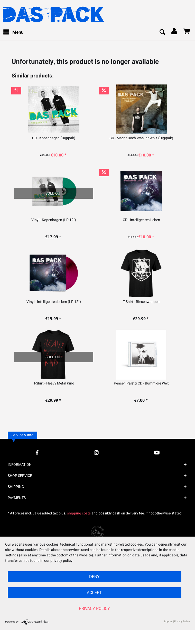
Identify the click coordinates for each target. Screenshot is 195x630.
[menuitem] (13, 32)
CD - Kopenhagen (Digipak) (53, 138)
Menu (13, 32)
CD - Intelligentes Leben (141, 220)
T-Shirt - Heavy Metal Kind (53, 383)
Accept (94, 593)
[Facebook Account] (37, 452)
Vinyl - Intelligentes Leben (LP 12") (53, 301)
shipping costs (79, 513)
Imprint (168, 621)
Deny (94, 577)
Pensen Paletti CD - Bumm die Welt (141, 383)
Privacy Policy (94, 609)
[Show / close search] (162, 32)
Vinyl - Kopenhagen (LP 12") (53, 220)
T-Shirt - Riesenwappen (141, 301)
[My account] (174, 32)
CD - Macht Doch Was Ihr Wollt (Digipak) (141, 138)
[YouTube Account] (157, 452)
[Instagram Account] (96, 452)
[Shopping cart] (187, 32)
